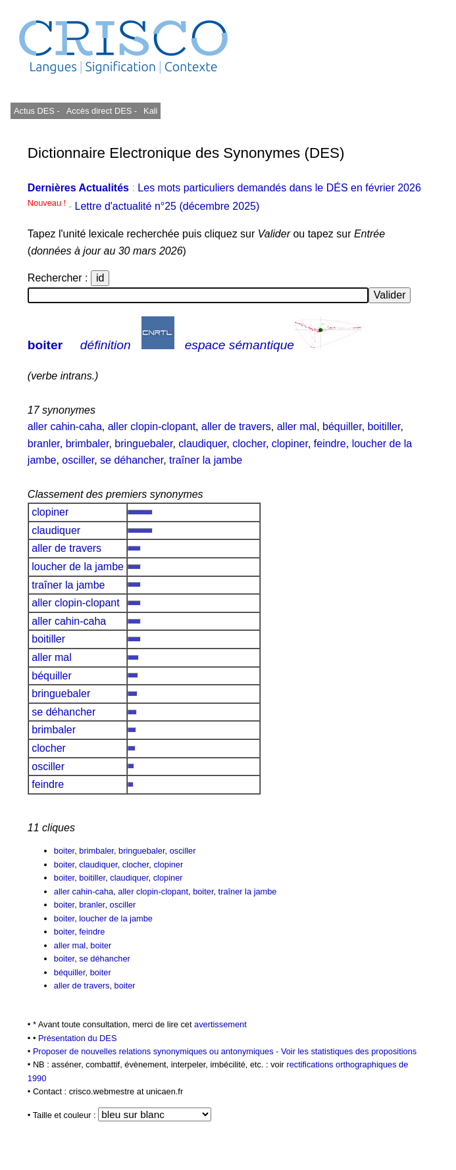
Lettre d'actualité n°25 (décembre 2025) (167, 206)
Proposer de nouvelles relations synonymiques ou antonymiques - (157, 1051)
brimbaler (87, 443)
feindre (330, 443)
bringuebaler (143, 443)
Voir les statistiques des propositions (349, 1051)
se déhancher (131, 460)
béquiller (342, 426)
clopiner (290, 443)
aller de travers (236, 426)
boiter (45, 345)
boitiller (384, 426)
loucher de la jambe (78, 566)
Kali (150, 111)
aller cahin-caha (65, 426)
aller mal (297, 426)
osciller (78, 460)
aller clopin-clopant (151, 426)
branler (44, 443)
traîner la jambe (205, 460)
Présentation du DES (77, 1038)
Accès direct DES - (101, 111)
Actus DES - (37, 111)
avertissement (220, 1024)
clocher (249, 443)
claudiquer (202, 443)
